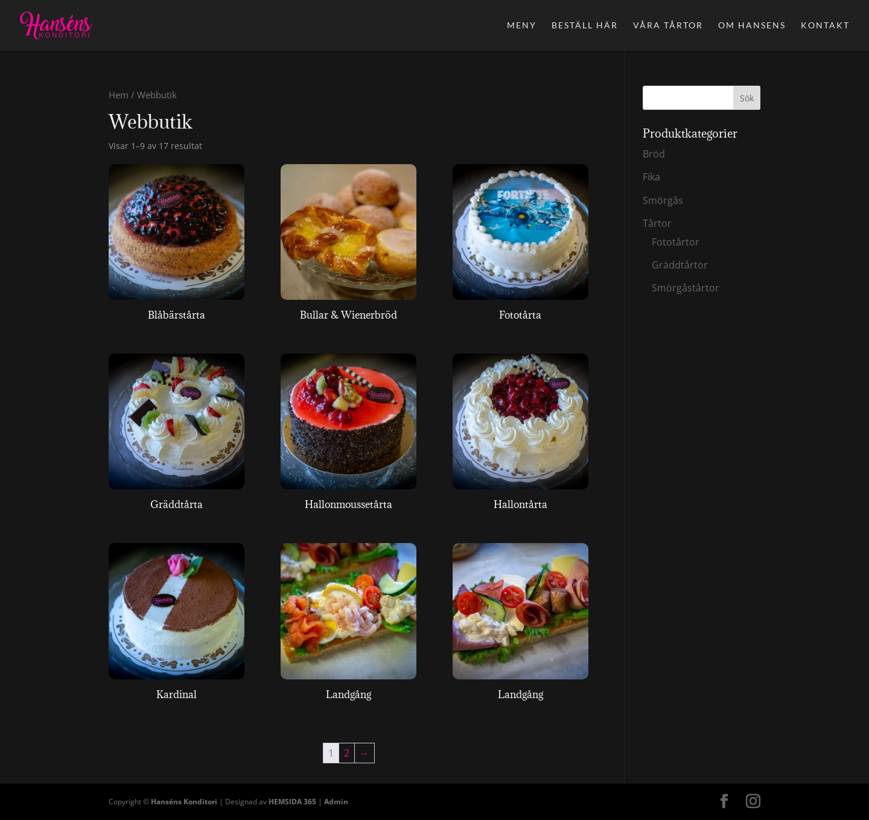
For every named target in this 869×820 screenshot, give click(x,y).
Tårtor (657, 223)
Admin (336, 801)
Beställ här (585, 25)
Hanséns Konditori (184, 801)
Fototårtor (675, 242)
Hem (119, 95)
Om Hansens (752, 25)
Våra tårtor (668, 25)
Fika (651, 176)
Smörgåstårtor (685, 287)
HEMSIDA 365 (292, 801)
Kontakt (825, 25)
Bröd (654, 154)
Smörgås (663, 200)
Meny (521, 25)
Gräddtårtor (680, 265)
